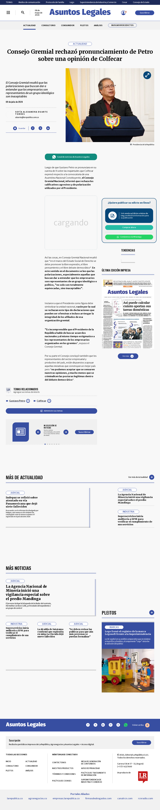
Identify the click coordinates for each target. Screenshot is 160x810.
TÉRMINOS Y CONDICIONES (64, 774)
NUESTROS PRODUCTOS (62, 768)
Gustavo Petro (17, 400)
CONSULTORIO (48, 25)
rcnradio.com (145, 798)
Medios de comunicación (29, 2)
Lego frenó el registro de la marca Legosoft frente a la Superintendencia (128, 633)
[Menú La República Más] (8, 13)
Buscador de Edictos (122, 25)
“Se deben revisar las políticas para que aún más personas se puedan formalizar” (81, 633)
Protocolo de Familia (55, 2)
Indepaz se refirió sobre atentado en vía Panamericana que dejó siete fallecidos (22, 502)
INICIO (8, 761)
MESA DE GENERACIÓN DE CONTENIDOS (91, 762)
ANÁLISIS (98, 25)
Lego (72, 2)
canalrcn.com (124, 798)
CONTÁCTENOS (59, 762)
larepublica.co (15, 798)
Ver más (128, 356)
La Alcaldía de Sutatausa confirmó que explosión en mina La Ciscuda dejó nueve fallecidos (50, 633)
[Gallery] (52, 430)
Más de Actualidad (24, 477)
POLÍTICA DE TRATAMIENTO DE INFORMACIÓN (93, 774)
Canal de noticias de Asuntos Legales (70, 157)
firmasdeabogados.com (98, 798)
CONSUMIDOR (67, 25)
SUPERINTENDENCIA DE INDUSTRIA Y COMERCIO (91, 781)
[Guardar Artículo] (19, 128)
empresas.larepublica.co (66, 798)
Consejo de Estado (141, 2)
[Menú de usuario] (123, 12)
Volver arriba (141, 725)
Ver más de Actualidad (141, 477)
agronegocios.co (37, 798)
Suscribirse (145, 13)
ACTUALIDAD (29, 25)
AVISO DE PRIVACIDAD (90, 768)
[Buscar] (22, 13)
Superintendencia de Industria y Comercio (98, 2)
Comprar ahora (129, 227)
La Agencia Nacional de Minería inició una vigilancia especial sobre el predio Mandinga (135, 498)
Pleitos (109, 612)
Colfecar (41, 400)
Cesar (124, 2)
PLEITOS (84, 25)
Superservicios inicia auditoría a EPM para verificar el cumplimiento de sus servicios (135, 520)
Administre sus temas (51, 411)
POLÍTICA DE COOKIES (61, 781)
